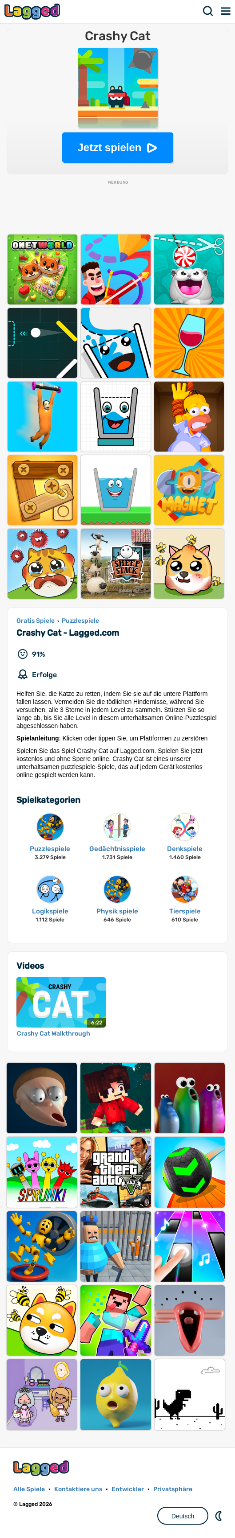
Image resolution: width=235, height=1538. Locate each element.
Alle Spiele (29, 1489)
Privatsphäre (172, 1489)
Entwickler (128, 1489)
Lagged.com (42, 1468)
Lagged (33, 11)
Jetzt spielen (109, 147)
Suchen (208, 11)
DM (219, 1516)
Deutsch (182, 1516)
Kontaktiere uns (78, 1489)
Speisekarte (226, 11)
